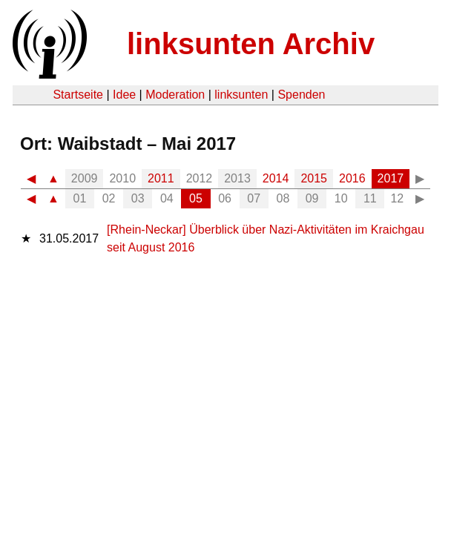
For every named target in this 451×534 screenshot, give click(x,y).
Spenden (301, 94)
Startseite (78, 94)
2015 (313, 178)
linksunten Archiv (251, 43)
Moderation (175, 94)
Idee (124, 94)
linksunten (241, 94)
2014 (276, 178)
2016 (352, 178)
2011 (161, 178)
